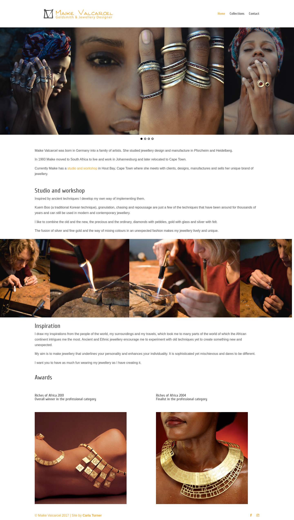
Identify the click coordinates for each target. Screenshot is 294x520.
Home (221, 14)
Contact (254, 14)
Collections (237, 14)
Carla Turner (92, 515)
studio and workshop (82, 168)
